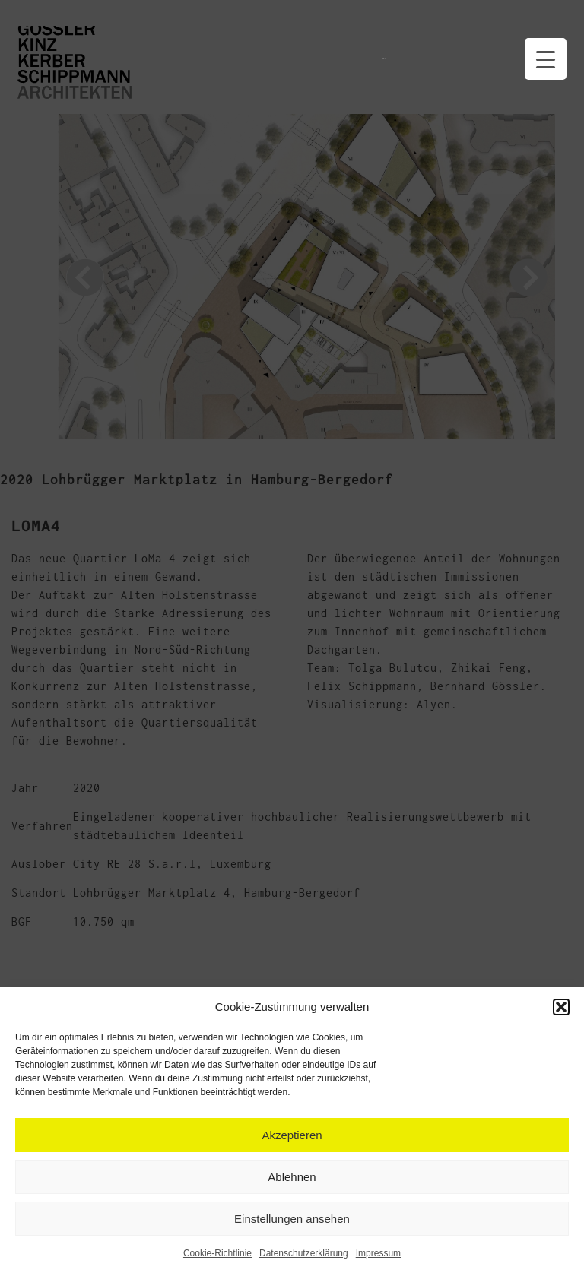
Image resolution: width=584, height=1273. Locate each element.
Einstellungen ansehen (292, 1218)
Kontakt (418, 44)
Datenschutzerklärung (303, 1253)
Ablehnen (292, 1176)
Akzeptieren (292, 1135)
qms (479, 44)
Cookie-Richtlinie (217, 1253)
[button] (561, 1007)
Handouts (384, 44)
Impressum (378, 1253)
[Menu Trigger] (546, 59)
